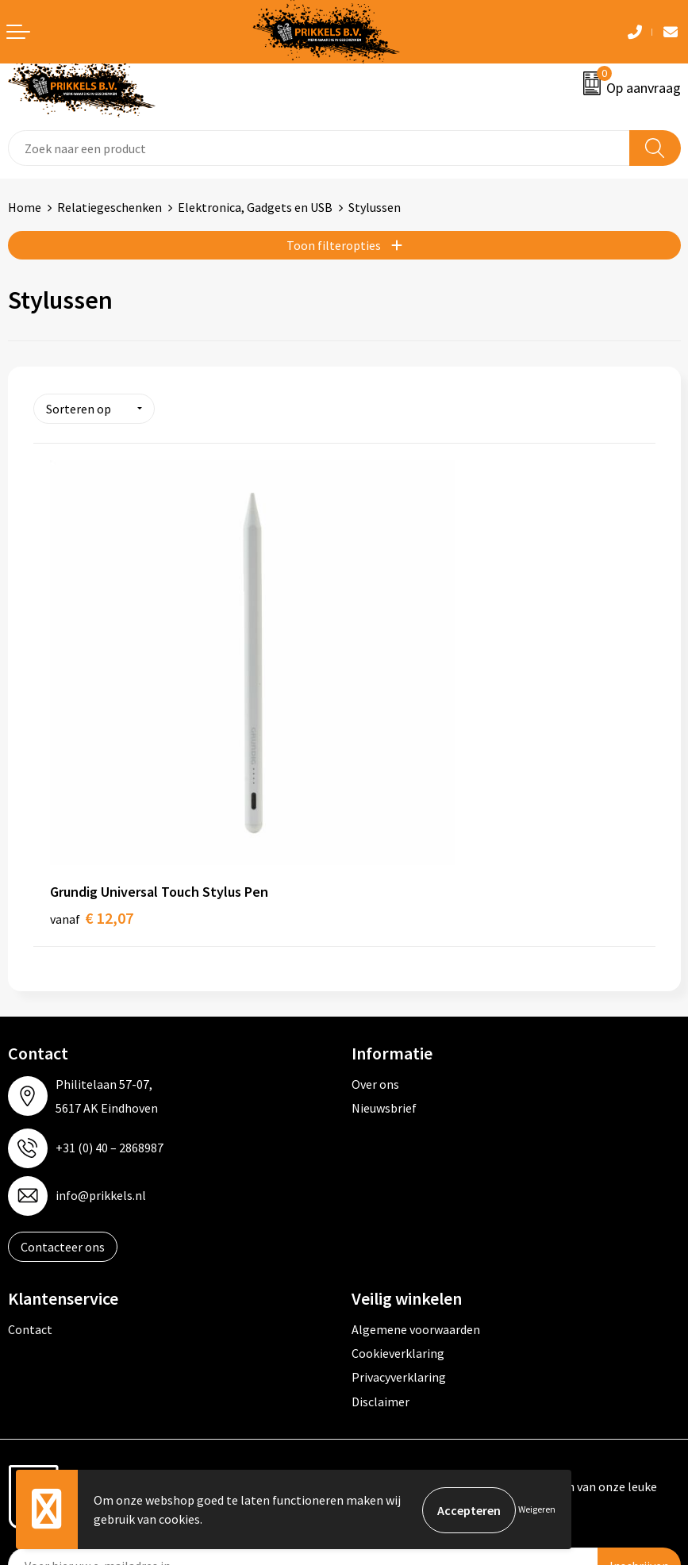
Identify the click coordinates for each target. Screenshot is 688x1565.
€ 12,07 (91, 789)
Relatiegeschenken (109, 207)
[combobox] (319, 148)
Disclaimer (380, 1273)
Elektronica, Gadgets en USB (255, 207)
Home (24, 207)
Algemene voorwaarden (416, 1201)
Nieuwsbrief (384, 979)
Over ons (375, 955)
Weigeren (536, 1510)
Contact (30, 1201)
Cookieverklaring (398, 1224)
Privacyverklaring (399, 1249)
